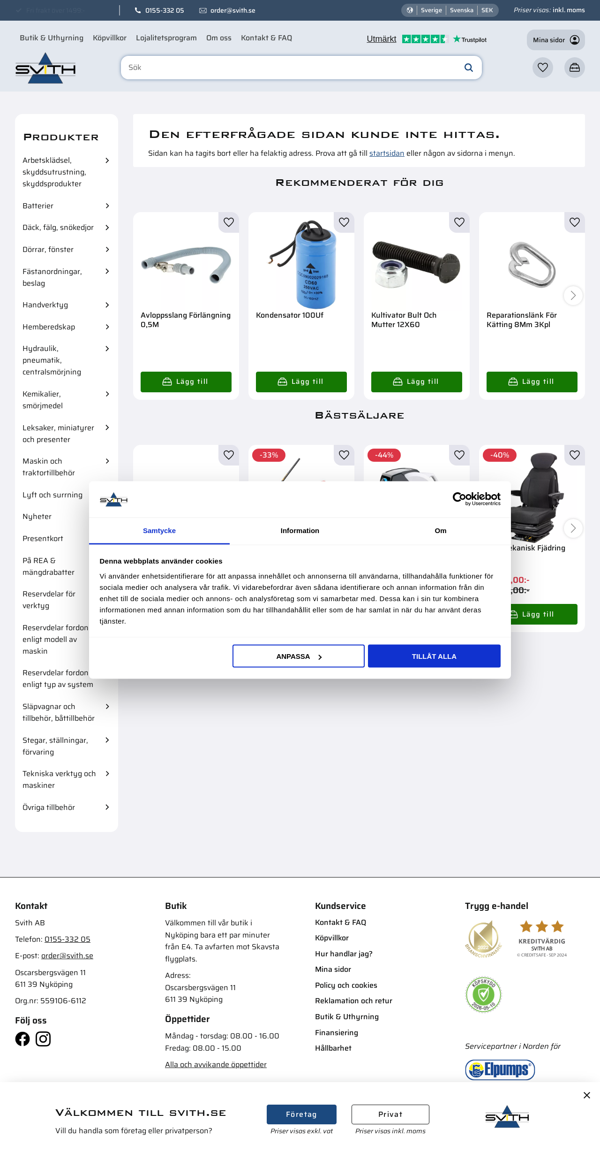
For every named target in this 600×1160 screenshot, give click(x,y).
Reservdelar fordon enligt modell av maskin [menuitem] (55, 639)
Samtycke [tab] (159, 530)
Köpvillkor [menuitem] (110, 38)
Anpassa (298, 656)
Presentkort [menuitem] (42, 538)
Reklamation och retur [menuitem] (353, 1001)
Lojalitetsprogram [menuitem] (166, 38)
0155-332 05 (164, 10)
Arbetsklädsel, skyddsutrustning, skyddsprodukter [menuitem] (54, 172)
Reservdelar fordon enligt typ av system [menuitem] (57, 678)
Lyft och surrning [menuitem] (52, 495)
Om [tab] (440, 530)
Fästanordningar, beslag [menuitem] (52, 277)
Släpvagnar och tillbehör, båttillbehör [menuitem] (58, 712)
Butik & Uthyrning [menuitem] (51, 38)
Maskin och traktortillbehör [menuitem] (48, 467)
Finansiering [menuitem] (336, 1032)
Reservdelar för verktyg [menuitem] (48, 599)
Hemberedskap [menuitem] (48, 327)
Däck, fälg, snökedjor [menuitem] (58, 227)
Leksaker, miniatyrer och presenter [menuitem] (58, 433)
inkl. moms (569, 10)
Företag (301, 1114)
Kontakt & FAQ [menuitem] (266, 38)
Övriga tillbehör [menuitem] (48, 807)
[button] (542, 67)
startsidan (387, 153)
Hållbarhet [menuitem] (333, 1048)
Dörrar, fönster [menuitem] (48, 249)
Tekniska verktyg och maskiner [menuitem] (59, 779)
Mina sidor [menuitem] (333, 969)
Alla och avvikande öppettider (216, 1064)
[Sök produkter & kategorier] (301, 67)
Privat (390, 1114)
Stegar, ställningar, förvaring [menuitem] (55, 746)
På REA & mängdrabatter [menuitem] (48, 566)
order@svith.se (232, 10)
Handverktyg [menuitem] (45, 305)
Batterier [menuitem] (37, 206)
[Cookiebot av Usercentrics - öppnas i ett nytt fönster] (460, 499)
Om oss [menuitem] (219, 38)
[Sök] (469, 67)
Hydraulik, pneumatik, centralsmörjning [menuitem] (51, 360)
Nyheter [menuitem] (37, 516)
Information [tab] (300, 530)
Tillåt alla (434, 656)
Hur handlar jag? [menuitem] (344, 954)
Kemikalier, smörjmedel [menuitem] (42, 400)
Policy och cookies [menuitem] (346, 985)
